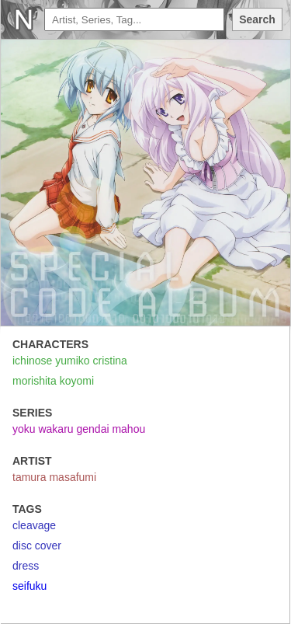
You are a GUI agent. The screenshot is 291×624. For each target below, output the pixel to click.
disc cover (36, 545)
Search (257, 19)
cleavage (34, 525)
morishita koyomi (53, 381)
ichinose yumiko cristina (69, 360)
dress (25, 566)
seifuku (29, 586)
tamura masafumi (54, 477)
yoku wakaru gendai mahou (78, 429)
